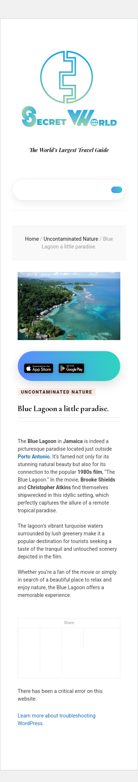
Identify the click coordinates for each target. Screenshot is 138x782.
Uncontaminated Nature (56, 392)
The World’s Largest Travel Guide (69, 150)
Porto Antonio (34, 457)
